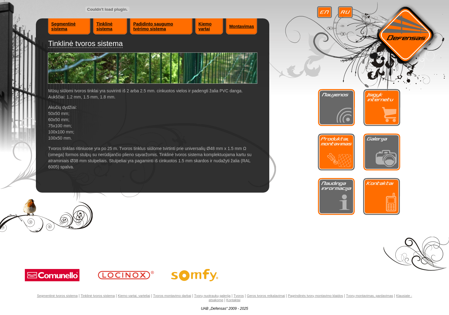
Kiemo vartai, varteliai (134, 296)
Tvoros (238, 296)
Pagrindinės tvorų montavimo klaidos (315, 296)
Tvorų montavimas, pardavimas (369, 296)
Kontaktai (233, 300)
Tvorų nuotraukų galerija (212, 296)
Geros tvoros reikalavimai (266, 296)
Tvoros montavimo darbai (172, 296)
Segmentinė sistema (63, 26)
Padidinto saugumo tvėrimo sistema (153, 26)
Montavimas (241, 26)
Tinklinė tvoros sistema (98, 296)
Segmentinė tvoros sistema (57, 296)
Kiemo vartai (205, 26)
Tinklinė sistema (104, 26)
